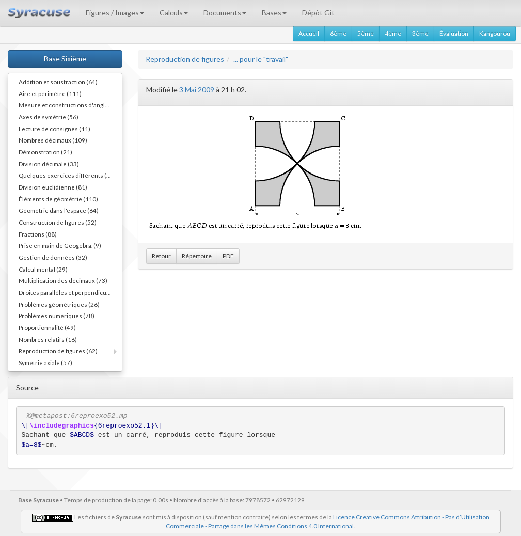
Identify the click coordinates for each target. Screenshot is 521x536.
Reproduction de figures (185, 59)
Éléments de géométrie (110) (58, 198)
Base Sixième (65, 58)
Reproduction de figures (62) (58, 350)
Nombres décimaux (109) (53, 140)
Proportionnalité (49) (47, 327)
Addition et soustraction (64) (58, 81)
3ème (420, 33)
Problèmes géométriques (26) (59, 304)
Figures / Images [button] (115, 12)
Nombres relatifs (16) (48, 339)
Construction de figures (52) (58, 222)
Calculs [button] (174, 12)
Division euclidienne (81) (53, 187)
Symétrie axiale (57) (45, 362)
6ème (338, 33)
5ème (365, 33)
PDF (228, 256)
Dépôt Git (318, 12)
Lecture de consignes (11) (54, 128)
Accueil (308, 33)
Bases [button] (274, 12)
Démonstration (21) (45, 151)
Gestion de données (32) (53, 257)
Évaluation (453, 33)
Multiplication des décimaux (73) (63, 280)
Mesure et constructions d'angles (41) (70, 104)
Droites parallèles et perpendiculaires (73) (70, 292)
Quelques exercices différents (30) (67, 175)
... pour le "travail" (260, 59)
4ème (393, 33)
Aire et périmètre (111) (50, 93)
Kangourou (494, 33)
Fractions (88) (38, 234)
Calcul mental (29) (43, 269)
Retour (161, 256)
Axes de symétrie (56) (48, 116)
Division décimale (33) (49, 163)
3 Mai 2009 (196, 89)
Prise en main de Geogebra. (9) (60, 245)
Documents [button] (224, 12)
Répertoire (197, 256)
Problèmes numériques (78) (56, 315)
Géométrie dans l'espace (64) (59, 210)
